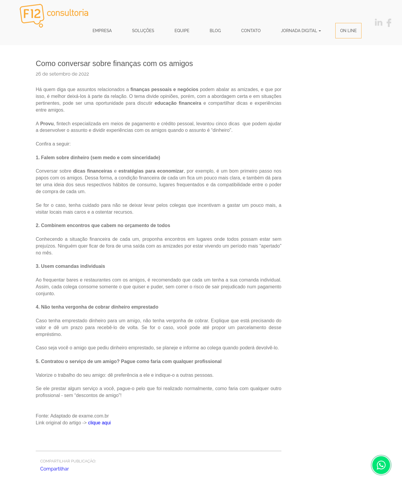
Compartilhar (54, 469)
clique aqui (99, 422)
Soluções (143, 30)
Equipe (181, 30)
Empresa (102, 30)
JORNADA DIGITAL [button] (301, 30)
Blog (215, 30)
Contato (251, 30)
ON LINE (348, 30)
